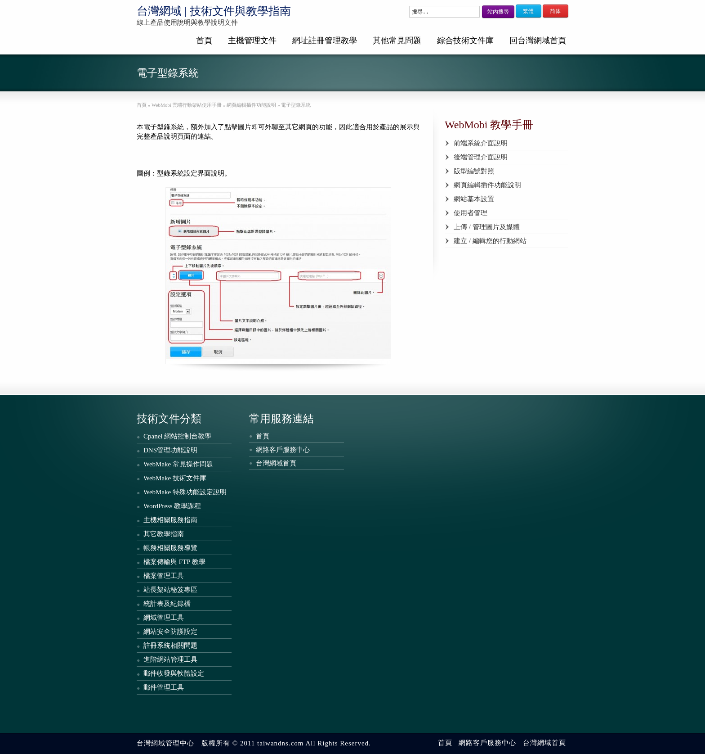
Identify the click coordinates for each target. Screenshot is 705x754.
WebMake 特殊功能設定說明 (185, 492)
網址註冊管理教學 (324, 40)
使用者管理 (470, 213)
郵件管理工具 (163, 687)
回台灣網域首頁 (537, 40)
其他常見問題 (397, 40)
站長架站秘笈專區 (170, 589)
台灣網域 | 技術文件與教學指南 (214, 11)
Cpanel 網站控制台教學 (177, 436)
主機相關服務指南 (170, 520)
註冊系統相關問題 (170, 645)
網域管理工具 (163, 617)
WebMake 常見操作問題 (178, 464)
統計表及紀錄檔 (167, 603)
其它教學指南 (163, 533)
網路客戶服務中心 (283, 449)
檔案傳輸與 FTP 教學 (174, 561)
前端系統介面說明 (481, 143)
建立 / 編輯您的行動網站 (490, 240)
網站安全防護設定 (170, 631)
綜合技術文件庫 (465, 40)
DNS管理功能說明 (170, 450)
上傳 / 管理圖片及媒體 (487, 226)
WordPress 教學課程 (172, 506)
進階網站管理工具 (170, 659)
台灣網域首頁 (276, 463)
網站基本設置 (474, 199)
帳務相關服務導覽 (170, 547)
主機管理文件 (252, 40)
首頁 (204, 40)
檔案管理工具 (163, 575)
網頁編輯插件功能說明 (487, 185)
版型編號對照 (474, 171)
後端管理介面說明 (481, 157)
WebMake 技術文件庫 (174, 478)
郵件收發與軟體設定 (173, 673)
